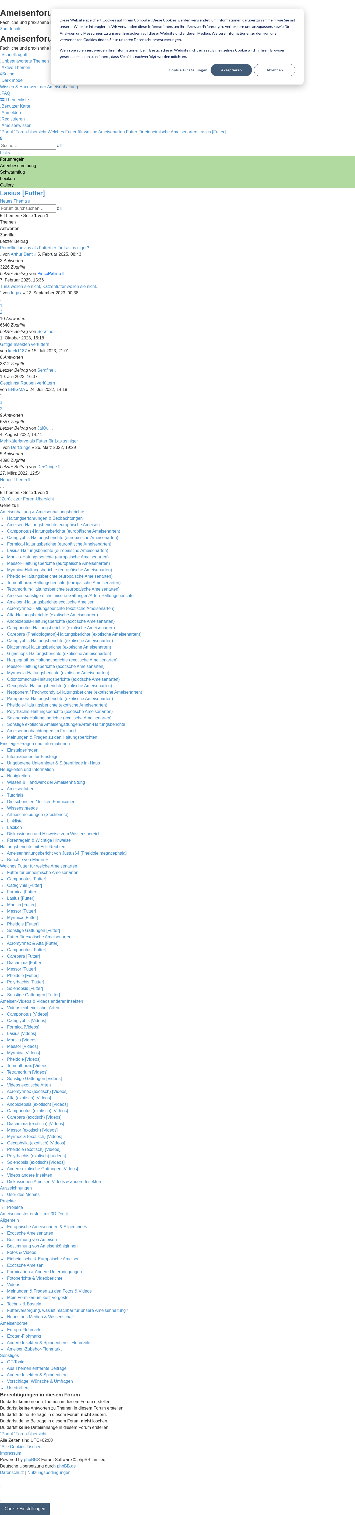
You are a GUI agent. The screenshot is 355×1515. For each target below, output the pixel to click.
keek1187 (17, 351)
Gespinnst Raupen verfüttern (27, 383)
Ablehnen (275, 70)
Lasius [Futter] (22, 193)
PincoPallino (49, 273)
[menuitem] (24, 61)
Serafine (45, 331)
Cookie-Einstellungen (188, 70)
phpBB (30, 1459)
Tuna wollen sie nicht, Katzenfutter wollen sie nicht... (50, 286)
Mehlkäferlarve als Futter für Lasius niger (39, 441)
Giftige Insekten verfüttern (24, 344)
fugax (16, 293)
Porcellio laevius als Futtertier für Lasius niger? (44, 248)
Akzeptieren (231, 70)
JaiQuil (44, 428)
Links (5, 153)
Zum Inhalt (10, 29)
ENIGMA (16, 389)
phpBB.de (66, 1466)
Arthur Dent (22, 254)
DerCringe (21, 447)
